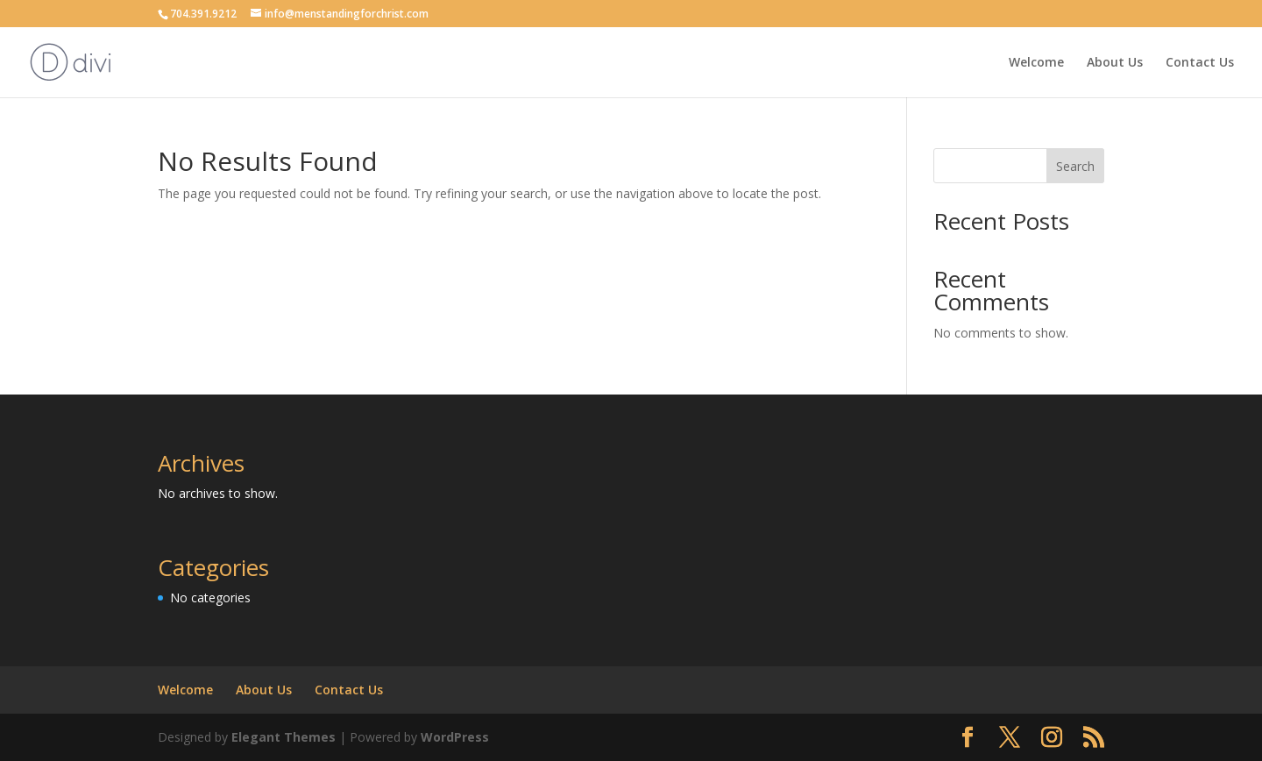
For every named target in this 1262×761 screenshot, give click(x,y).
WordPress (455, 737)
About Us (1115, 63)
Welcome (1036, 63)
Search (1075, 166)
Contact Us (1200, 63)
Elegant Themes (283, 737)
